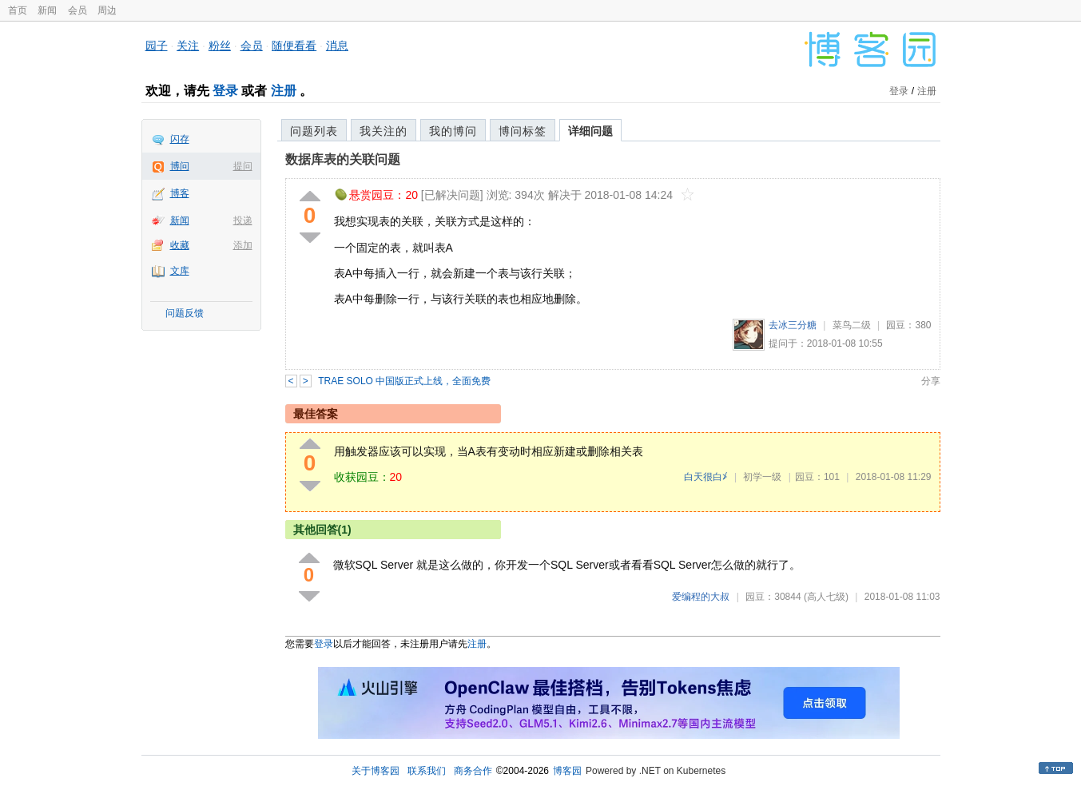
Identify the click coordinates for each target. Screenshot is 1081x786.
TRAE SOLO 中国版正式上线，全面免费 (404, 381)
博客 (179, 193)
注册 (283, 90)
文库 (179, 270)
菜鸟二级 (852, 325)
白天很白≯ (706, 476)
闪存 (179, 139)
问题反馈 (184, 313)
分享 (930, 381)
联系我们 (426, 770)
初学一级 (762, 476)
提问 (242, 166)
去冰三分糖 (793, 325)
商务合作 (473, 770)
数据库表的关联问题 (342, 159)
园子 (156, 45)
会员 (77, 10)
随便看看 (294, 45)
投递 (242, 220)
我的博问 (453, 131)
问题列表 (314, 131)
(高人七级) (826, 596)
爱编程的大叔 (700, 596)
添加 (242, 245)
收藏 (179, 245)
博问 (179, 166)
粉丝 (220, 45)
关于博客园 (375, 770)
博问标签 (522, 131)
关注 (188, 45)
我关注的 (383, 131)
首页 (17, 10)
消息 (337, 45)
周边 (107, 10)
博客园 (567, 770)
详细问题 (590, 131)
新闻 (47, 10)
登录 (225, 90)
